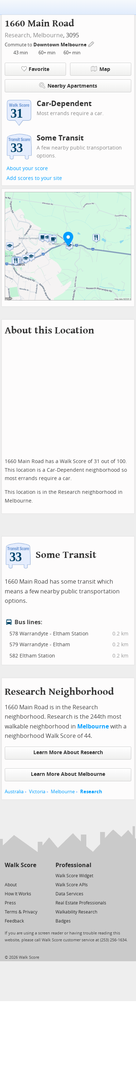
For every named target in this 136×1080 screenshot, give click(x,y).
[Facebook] (20, 875)
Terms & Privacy (21, 912)
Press (10, 902)
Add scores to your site (34, 178)
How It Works (18, 893)
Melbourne (48, 35)
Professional (73, 865)
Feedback (14, 921)
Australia (14, 791)
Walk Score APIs (71, 884)
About (11, 884)
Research (91, 791)
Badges (63, 921)
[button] (68, 238)
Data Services (69, 893)
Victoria (37, 791)
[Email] (31, 875)
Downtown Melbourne (60, 44)
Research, (18, 35)
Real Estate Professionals (80, 902)
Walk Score (20, 865)
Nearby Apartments (68, 85)
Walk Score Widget (74, 875)
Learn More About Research (68, 752)
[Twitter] (9, 875)
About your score (27, 168)
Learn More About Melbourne (68, 774)
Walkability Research (76, 912)
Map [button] (100, 69)
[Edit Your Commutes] (91, 43)
